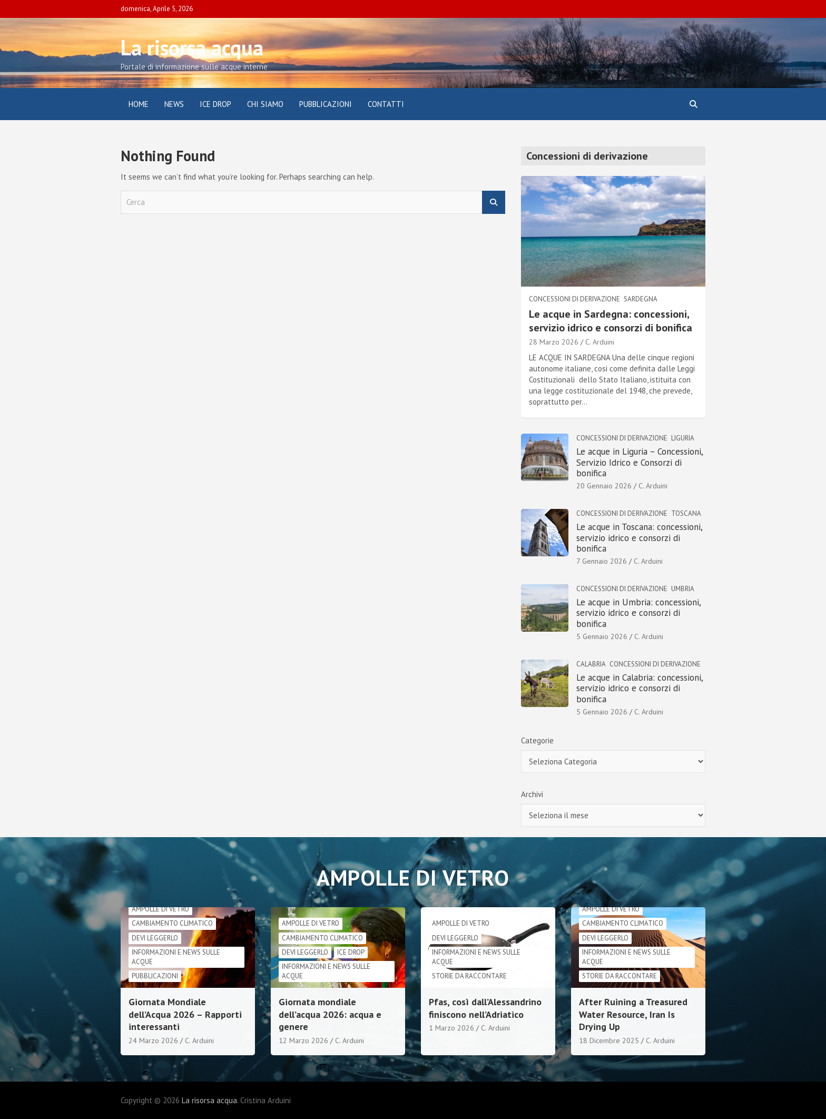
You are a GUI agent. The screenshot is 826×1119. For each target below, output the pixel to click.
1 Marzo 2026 (451, 1028)
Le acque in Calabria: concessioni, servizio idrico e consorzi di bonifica (639, 688)
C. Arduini (599, 342)
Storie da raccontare (469, 975)
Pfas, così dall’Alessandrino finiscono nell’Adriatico (485, 1008)
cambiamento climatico (172, 923)
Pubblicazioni (325, 104)
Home (139, 104)
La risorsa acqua (192, 47)
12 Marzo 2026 (303, 1040)
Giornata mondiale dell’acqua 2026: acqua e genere (330, 1014)
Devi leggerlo (155, 938)
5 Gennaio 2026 (601, 636)
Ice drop (351, 952)
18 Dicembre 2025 (609, 1040)
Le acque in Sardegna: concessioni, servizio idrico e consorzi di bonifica (610, 321)
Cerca (493, 202)
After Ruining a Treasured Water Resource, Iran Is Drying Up (633, 1014)
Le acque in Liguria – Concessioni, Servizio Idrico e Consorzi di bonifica (639, 462)
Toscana (686, 513)
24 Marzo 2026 (153, 1040)
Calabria (591, 664)
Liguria (682, 438)
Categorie (537, 740)
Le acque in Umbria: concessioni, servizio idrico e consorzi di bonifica (638, 613)
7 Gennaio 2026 (601, 561)
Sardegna (640, 299)
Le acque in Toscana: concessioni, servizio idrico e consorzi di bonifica (639, 537)
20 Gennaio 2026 (604, 485)
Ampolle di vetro (160, 909)
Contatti (386, 104)
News (174, 104)
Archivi (532, 794)
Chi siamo (265, 104)
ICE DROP (215, 104)
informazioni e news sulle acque (176, 957)
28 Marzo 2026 (553, 342)
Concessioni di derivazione (574, 299)
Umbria (682, 588)
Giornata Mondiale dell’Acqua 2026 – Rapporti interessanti (185, 1014)
